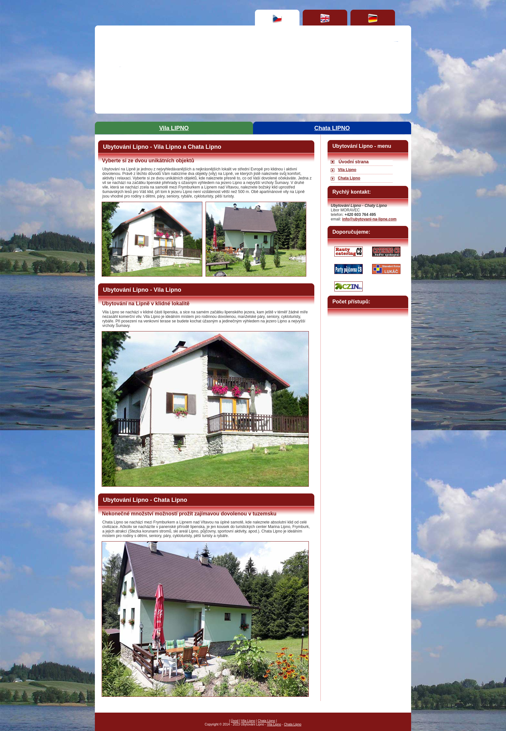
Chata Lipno (349, 178)
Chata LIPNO (332, 128)
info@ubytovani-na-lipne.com (369, 219)
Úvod (234, 721)
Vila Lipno (347, 170)
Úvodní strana (354, 161)
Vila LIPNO (174, 128)
